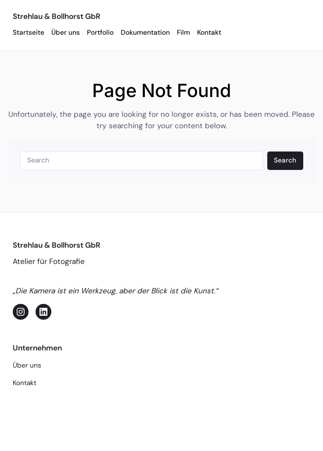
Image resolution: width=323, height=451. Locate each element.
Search (285, 160)
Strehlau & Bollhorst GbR (56, 16)
